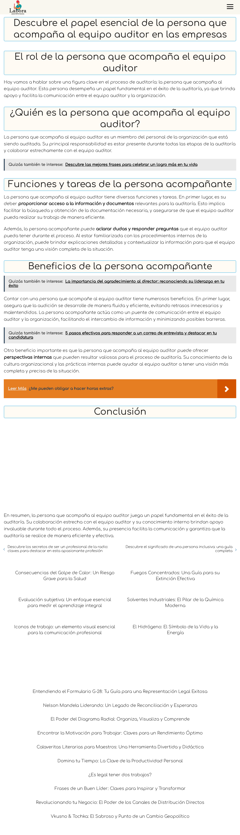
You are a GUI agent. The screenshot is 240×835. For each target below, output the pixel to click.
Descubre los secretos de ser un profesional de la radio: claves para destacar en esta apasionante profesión (58, 549)
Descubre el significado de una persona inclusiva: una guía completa (179, 549)
